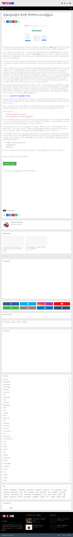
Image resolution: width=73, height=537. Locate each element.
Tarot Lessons (37, 428)
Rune (37, 420)
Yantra (37, 443)
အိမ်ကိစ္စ (37, 480)
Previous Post (5, 256)
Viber (37, 433)
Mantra (37, 407)
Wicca (37, 441)
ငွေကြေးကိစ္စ (37, 454)
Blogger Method (37, 381)
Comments (24, 321)
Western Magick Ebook (37, 438)
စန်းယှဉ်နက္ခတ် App (37, 457)
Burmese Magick (37, 384)
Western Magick (37, 436)
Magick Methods (37, 404)
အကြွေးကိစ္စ (37, 474)
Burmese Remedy (37, 386)
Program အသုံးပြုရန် (10, 163)
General (37, 399)
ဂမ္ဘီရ (37, 451)
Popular (13, 321)
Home (59, 535)
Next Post (68, 256)
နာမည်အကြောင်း (37, 465)
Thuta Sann (19, 222)
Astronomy (37, 379)
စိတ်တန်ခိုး (37, 460)
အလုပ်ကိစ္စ (37, 477)
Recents (18, 321)
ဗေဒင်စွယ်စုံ (37, 468)
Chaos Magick (37, 389)
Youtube (37, 446)
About (63, 535)
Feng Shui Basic (37, 397)
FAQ (37, 394)
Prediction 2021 (37, 417)
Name (37, 410)
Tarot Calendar (37, 425)
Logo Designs (37, 402)
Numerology (37, 412)
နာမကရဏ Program (16, 18)
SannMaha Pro (37, 423)
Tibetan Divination (37, 430)
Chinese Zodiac (37, 391)
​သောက (37, 471)
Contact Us (69, 535)
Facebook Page (6, 321)
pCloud (37, 415)
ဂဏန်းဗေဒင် (37, 448)
